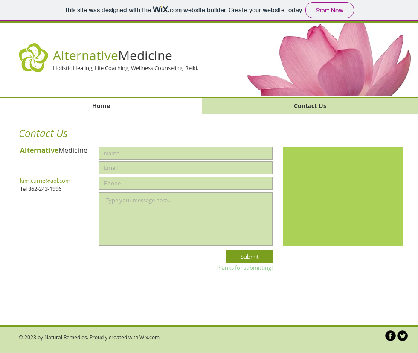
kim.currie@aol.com (45, 180)
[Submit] (249, 256)
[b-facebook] (390, 335)
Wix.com (149, 337)
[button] (319, 59)
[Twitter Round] (402, 335)
